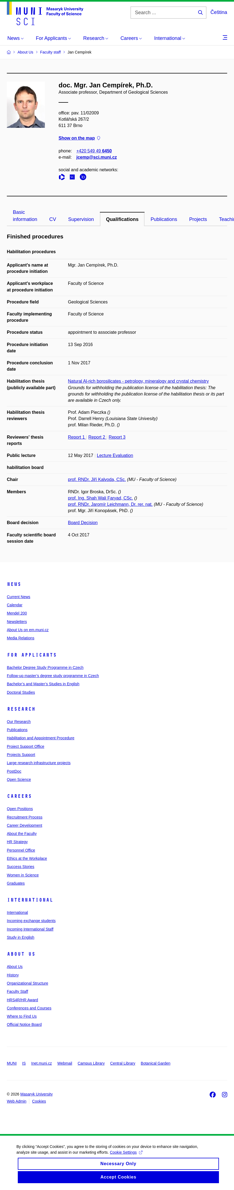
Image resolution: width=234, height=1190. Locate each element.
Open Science (19, 779)
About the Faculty (22, 833)
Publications (164, 219)
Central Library (122, 1063)
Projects (198, 219)
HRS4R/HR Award (22, 1000)
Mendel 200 (17, 613)
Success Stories (20, 866)
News (14, 584)
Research (21, 709)
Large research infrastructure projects (39, 763)
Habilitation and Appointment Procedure (40, 738)
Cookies (39, 1101)
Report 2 (97, 437)
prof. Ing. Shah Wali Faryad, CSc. (100, 498)
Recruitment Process (24, 817)
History (13, 975)
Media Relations (20, 638)
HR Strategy (17, 842)
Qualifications (122, 219)
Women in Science (23, 875)
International (30, 900)
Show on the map (79, 138)
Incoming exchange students (31, 921)
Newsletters (17, 621)
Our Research (19, 721)
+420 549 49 (94, 151)
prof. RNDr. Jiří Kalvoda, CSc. (97, 479)
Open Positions (20, 809)
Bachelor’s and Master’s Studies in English (43, 684)
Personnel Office (21, 850)
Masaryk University (36, 1094)
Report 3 (117, 437)
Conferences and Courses (29, 1008)
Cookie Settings (126, 1157)
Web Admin (16, 1101)
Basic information (25, 215)
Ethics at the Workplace (27, 858)
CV (52, 219)
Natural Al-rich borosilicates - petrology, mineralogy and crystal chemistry (138, 381)
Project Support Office (25, 746)
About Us (21, 954)
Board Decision (83, 522)
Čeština (218, 12)
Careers (19, 796)
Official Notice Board (24, 1024)
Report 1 (77, 437)
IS (24, 1063)
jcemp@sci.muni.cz (96, 157)
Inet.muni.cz (41, 1063)
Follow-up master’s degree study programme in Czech (53, 676)
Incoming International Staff (30, 929)
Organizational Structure (27, 983)
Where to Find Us (22, 1016)
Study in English (20, 937)
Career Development (24, 825)
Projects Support (21, 754)
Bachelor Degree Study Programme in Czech (45, 667)
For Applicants (32, 655)
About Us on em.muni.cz (28, 630)
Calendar (14, 605)
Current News (18, 597)
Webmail (64, 1063)
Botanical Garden (155, 1063)
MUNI (12, 1063)
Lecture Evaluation (115, 455)
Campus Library (91, 1063)
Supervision (81, 219)
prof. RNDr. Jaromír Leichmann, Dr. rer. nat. (110, 504)
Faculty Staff (17, 991)
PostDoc (14, 771)
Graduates (16, 883)
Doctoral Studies (21, 692)
